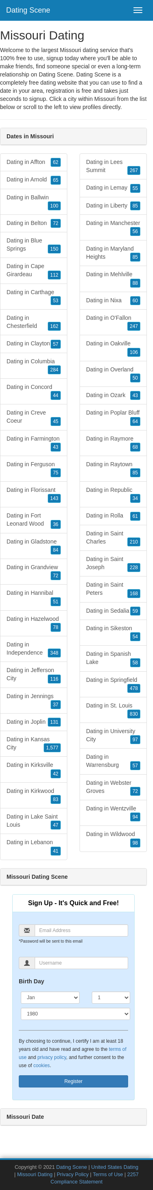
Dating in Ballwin (34, 202)
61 (135, 516)
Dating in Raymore (113, 443)
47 (55, 825)
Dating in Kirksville (34, 770)
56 (135, 231)
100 (54, 206)
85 (135, 206)
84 (55, 550)
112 (54, 275)
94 (135, 817)
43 (55, 447)
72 (55, 223)
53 (55, 301)
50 (135, 378)
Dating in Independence (34, 649)
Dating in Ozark (113, 395)
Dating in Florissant (34, 495)
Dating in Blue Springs (34, 245)
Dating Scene (28, 10)
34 (135, 498)
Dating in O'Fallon (113, 322)
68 (135, 447)
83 (55, 799)
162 (54, 326)
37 (55, 704)
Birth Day (31, 981)
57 (55, 344)
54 (135, 637)
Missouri (104, 99)
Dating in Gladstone (34, 546)
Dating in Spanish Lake (113, 659)
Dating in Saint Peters (113, 589)
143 (54, 498)
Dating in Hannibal (34, 598)
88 (135, 283)
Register (73, 1081)
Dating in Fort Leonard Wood (34, 520)
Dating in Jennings (34, 701)
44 (55, 395)
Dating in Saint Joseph (113, 564)
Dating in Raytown (113, 469)
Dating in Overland (113, 374)
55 (135, 188)
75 (55, 473)
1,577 (52, 748)
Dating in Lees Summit (113, 167)
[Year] (75, 1014)
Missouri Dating (35, 1174)
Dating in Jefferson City (34, 675)
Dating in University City (113, 736)
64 (135, 421)
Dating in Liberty (113, 205)
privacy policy (52, 1057)
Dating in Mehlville (113, 279)
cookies (41, 1065)
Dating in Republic (113, 495)
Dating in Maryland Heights (113, 253)
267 (134, 170)
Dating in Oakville (113, 348)
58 (135, 663)
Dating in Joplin (34, 722)
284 (54, 370)
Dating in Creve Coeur (34, 417)
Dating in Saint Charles (113, 538)
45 (55, 421)
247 (134, 326)
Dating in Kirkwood (34, 796)
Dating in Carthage (34, 297)
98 (135, 843)
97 (135, 739)
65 (55, 180)
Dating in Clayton (34, 343)
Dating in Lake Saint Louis (34, 821)
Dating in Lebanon (34, 847)
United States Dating (115, 1167)
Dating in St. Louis (113, 710)
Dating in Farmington (34, 443)
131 (54, 722)
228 (134, 567)
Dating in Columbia (34, 366)
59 (135, 611)
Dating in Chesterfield (34, 322)
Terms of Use (108, 1174)
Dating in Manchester (113, 228)
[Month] (50, 997)
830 (134, 714)
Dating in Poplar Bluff (113, 417)
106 (134, 352)
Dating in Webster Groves (113, 788)
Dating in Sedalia (113, 611)
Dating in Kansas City (34, 744)
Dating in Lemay (113, 187)
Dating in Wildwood (113, 839)
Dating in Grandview (34, 572)
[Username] (81, 963)
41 (55, 851)
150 (54, 249)
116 (54, 679)
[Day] (111, 997)
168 (134, 593)
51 (55, 602)
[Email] (81, 930)
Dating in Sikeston (113, 633)
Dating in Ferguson (34, 469)
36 (55, 524)
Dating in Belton (34, 223)
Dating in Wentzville (113, 813)
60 (135, 301)
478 (134, 688)
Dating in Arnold (34, 179)
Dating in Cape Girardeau (34, 271)
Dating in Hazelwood (34, 624)
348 (54, 653)
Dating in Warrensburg (113, 761)
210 (134, 542)
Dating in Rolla (113, 515)
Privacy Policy (73, 1174)
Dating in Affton (34, 162)
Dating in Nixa (113, 300)
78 (55, 627)
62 (55, 162)
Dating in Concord (34, 392)
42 (55, 774)
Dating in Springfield (113, 685)
